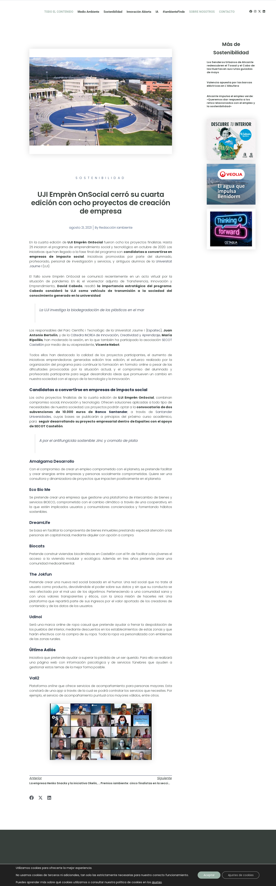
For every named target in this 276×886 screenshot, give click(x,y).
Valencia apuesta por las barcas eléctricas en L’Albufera (229, 76)
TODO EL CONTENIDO (58, 7)
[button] (31, 789)
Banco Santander (111, 403)
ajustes (157, 882)
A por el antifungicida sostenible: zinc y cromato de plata (88, 432)
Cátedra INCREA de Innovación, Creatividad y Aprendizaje (115, 326)
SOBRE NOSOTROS (202, 7)
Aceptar (208, 875)
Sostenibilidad (113, 7)
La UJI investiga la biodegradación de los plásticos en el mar (91, 301)
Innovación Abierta (139, 7)
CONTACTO (227, 7)
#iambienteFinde (174, 7)
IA (157, 7)
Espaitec (154, 322)
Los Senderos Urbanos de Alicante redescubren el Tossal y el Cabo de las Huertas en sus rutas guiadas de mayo (231, 59)
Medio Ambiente (88, 7)
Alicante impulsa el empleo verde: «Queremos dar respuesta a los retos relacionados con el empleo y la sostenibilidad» (231, 93)
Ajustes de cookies (241, 875)
